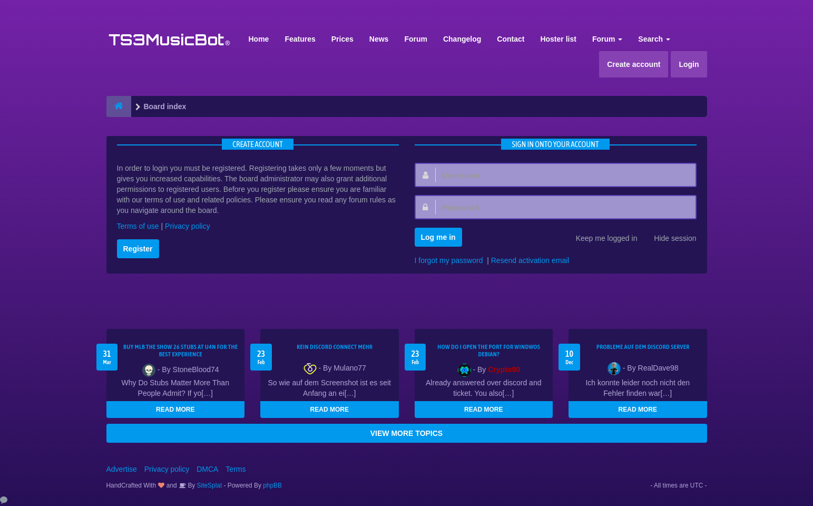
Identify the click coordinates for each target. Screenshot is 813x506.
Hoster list (558, 39)
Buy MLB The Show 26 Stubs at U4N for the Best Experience (180, 350)
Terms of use (138, 226)
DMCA (207, 469)
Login (689, 64)
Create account (633, 64)
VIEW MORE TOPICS (406, 433)
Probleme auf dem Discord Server (643, 347)
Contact (510, 39)
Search (654, 39)
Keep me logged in (601, 239)
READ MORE (175, 409)
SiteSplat (208, 485)
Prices (342, 39)
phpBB (272, 485)
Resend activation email (530, 260)
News (379, 39)
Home (259, 39)
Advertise (121, 469)
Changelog (462, 39)
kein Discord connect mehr (335, 347)
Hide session (669, 239)
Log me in (438, 237)
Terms (236, 469)
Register (138, 249)
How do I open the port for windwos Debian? (488, 350)
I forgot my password (449, 260)
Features (300, 39)
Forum (415, 39)
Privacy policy (187, 226)
